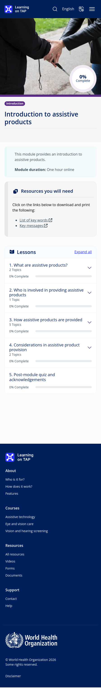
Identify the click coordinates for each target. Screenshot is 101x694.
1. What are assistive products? (38, 265)
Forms (10, 568)
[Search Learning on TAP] (55, 9)
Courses (12, 508)
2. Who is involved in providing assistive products (46, 292)
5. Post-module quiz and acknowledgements (32, 377)
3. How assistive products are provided (45, 319)
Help (8, 606)
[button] (81, 9)
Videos (10, 561)
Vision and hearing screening (26, 531)
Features (11, 493)
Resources (14, 545)
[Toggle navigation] (91, 9)
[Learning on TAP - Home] (17, 9)
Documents (13, 575)
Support (12, 589)
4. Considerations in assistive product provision (44, 347)
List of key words (36, 220)
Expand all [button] (83, 251)
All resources (14, 554)
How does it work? (18, 486)
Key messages (34, 225)
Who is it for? (14, 479)
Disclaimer (13, 676)
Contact (11, 599)
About (10, 470)
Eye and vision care (19, 524)
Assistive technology (20, 517)
